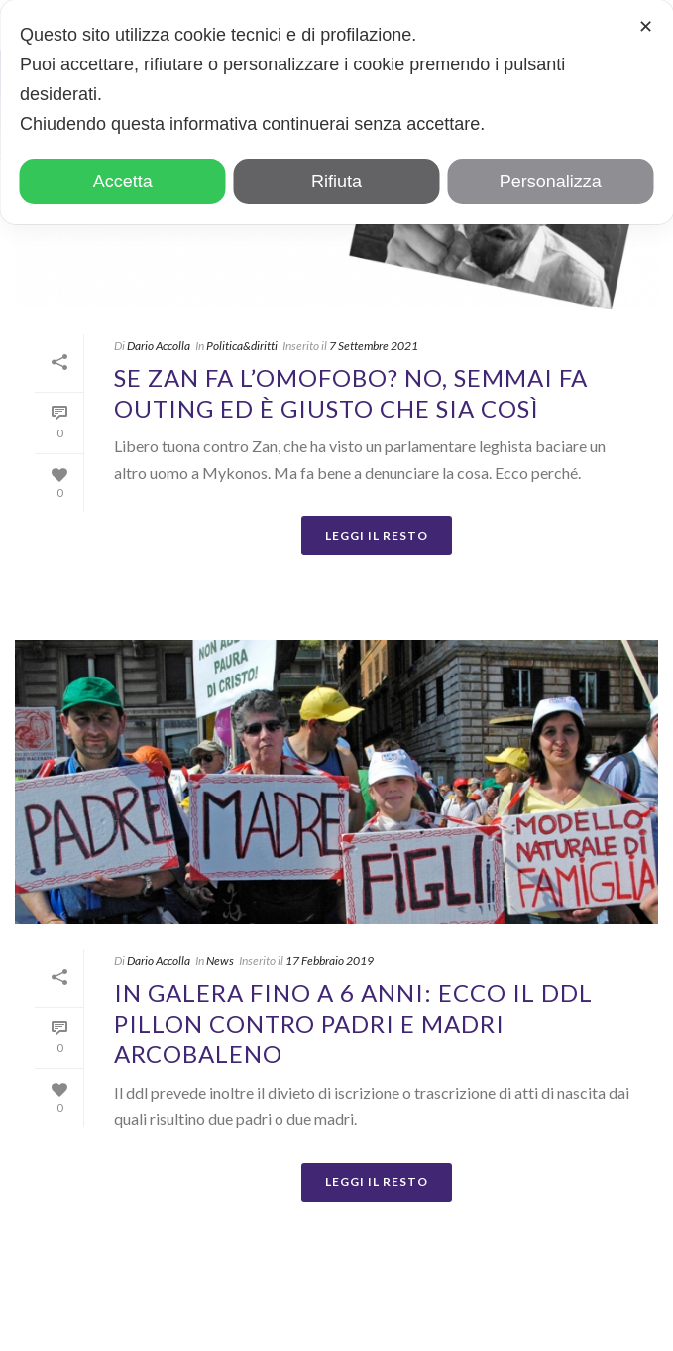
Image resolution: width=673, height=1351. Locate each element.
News (220, 960)
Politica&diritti (242, 345)
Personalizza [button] (551, 181)
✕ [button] (645, 27)
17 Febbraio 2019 (329, 960)
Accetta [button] (123, 181)
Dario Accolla (158, 345)
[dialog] (336, 112)
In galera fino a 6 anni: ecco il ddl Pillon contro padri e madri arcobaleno (353, 1023)
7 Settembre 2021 (373, 345)
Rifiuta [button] (336, 181)
